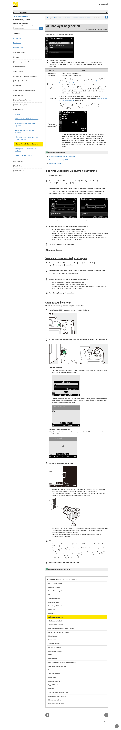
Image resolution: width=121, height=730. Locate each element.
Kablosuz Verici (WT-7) (55, 681)
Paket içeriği (17, 38)
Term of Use (23, 721)
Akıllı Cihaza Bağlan (54, 673)
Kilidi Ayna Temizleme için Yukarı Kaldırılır (61, 628)
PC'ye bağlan (52, 677)
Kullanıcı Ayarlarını (54, 587)
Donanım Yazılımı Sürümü (56, 704)
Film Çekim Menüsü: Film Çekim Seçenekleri (25, 131)
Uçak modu (51, 670)
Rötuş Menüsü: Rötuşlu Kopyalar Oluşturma (25, 150)
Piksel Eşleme (52, 636)
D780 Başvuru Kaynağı (21, 16)
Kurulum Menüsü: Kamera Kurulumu (26, 144)
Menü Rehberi (67, 17)
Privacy (15, 721)
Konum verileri (52, 658)
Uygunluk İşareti (53, 685)
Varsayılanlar (18, 114)
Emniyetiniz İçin (18, 47)
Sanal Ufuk (51, 610)
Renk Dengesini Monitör (55, 606)
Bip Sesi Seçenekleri (54, 647)
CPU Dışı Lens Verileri (55, 621)
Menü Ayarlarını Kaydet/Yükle (57, 696)
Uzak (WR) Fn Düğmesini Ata (57, 666)
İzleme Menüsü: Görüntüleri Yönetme (26, 119)
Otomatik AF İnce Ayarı (56, 163)
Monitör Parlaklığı (53, 602)
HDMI (50, 655)
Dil (49, 594)
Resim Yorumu (52, 640)
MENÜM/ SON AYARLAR (23, 155)
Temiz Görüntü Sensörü (55, 625)
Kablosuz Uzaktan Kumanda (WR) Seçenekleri (62, 662)
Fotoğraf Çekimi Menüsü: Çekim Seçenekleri (25, 125)
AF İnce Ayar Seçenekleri (55, 617)
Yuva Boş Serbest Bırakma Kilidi (58, 692)
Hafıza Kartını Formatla (55, 583)
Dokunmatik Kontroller (55, 651)
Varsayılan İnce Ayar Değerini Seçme (60, 160)
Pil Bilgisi (51, 689)
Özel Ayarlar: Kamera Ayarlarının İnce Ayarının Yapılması (26, 138)
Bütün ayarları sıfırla (54, 700)
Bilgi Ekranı (51, 613)
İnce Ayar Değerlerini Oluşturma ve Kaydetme (62, 156)
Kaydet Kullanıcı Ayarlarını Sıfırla (58, 591)
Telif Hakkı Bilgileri (54, 643)
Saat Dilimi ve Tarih (54, 598)
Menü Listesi (17, 43)
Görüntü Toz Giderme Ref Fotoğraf (58, 632)
